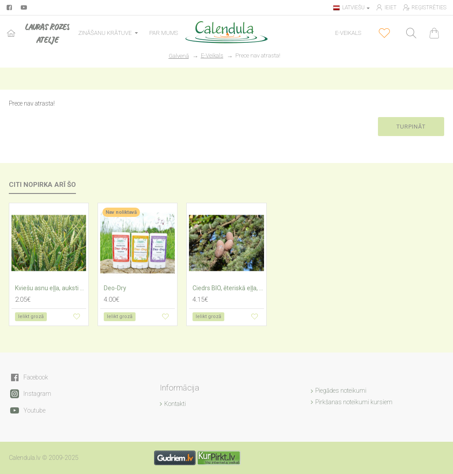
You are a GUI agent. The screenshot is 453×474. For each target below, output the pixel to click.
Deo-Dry (115, 288)
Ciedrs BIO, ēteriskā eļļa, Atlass (228, 288)
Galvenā (179, 56)
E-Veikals (212, 55)
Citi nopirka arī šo (42, 185)
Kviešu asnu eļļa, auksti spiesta (50, 288)
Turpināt (411, 126)
